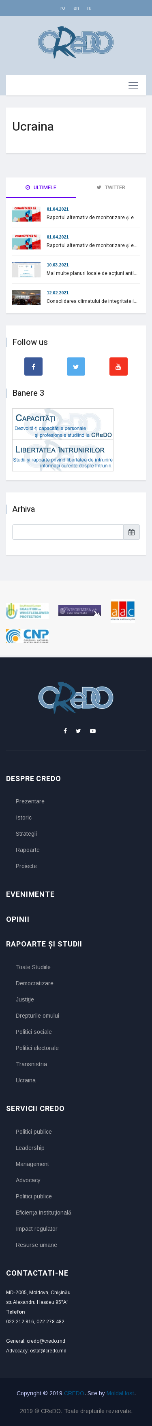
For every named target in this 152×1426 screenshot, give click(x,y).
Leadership (30, 1148)
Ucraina (26, 1080)
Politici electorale (37, 1048)
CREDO (74, 1393)
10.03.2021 (58, 264)
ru (89, 8)
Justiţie (25, 999)
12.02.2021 (58, 292)
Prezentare (30, 801)
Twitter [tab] (110, 187)
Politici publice (34, 1131)
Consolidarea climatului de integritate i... (92, 301)
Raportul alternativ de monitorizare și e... (92, 217)
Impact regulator (37, 1228)
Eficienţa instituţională (43, 1212)
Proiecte (26, 866)
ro (62, 8)
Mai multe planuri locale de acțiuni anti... (92, 273)
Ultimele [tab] (41, 187)
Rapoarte (28, 850)
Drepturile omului (37, 1015)
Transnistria (31, 1064)
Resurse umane (36, 1245)
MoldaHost (120, 1393)
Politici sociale (34, 1032)
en (76, 8)
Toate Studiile (33, 967)
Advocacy (28, 1180)
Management (32, 1164)
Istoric (24, 817)
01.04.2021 (58, 209)
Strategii (26, 833)
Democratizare (35, 983)
